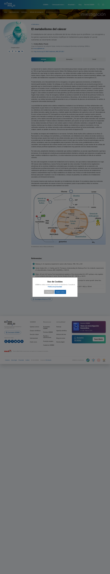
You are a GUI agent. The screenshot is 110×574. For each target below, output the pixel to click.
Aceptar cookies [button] (60, 292)
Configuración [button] (49, 292)
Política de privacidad (55, 287)
